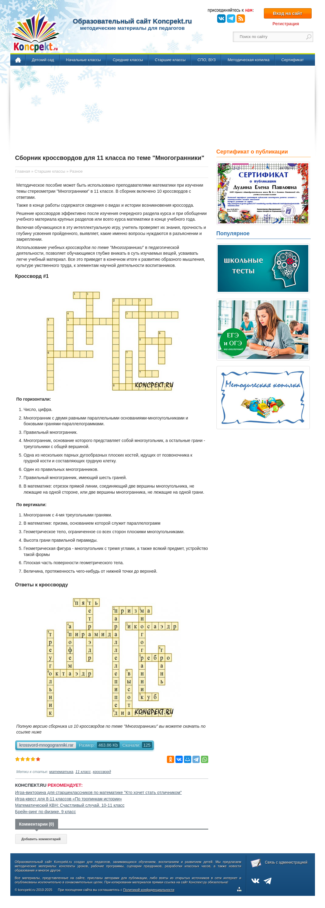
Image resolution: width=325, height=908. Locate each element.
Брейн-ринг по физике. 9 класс (45, 811)
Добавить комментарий (41, 839)
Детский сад (43, 59)
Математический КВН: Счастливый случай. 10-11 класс (70, 805)
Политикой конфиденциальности (148, 890)
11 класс (83, 772)
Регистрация (285, 23)
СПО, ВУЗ (206, 59)
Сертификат (292, 59)
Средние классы (128, 59)
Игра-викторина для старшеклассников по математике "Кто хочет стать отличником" (98, 792)
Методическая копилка (248, 59)
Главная (18, 60)
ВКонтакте (221, 18)
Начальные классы (83, 59)
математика (61, 772)
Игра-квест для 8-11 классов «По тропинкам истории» (68, 798)
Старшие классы (170, 59)
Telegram (231, 18)
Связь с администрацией (286, 862)
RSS (241, 18)
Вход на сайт (287, 13)
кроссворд (102, 772)
